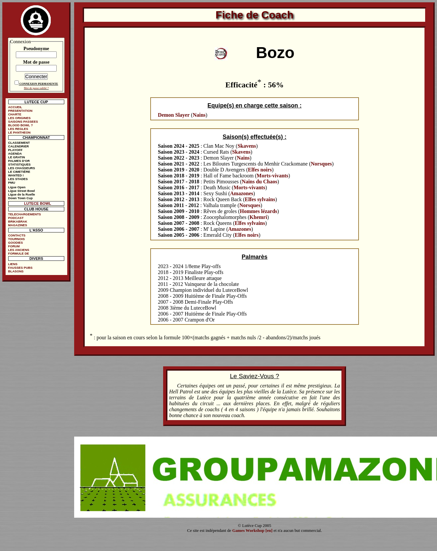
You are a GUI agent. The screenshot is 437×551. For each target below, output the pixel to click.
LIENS (12, 264)
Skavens (247, 146)
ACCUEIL (15, 107)
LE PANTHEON (19, 132)
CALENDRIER (18, 146)
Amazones (241, 193)
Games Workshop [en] (252, 530)
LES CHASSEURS (21, 168)
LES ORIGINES (19, 118)
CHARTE (14, 114)
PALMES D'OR (19, 161)
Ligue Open (17, 187)
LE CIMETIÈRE (19, 171)
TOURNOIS (16, 239)
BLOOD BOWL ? (20, 125)
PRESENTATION (20, 110)
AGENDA (15, 153)
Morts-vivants (272, 175)
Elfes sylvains (260, 199)
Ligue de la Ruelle (21, 194)
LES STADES (18, 179)
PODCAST (16, 218)
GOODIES (15, 242)
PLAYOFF (15, 150)
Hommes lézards (258, 211)
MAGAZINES (17, 225)
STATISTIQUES (19, 164)
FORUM (14, 246)
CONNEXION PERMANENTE (38, 83)
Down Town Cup (20, 198)
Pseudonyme (36, 48)
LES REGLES (18, 129)
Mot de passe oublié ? (36, 88)
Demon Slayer (173, 115)
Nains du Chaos (259, 181)
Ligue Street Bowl (21, 191)
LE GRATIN (16, 157)
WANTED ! (16, 175)
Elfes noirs (260, 169)
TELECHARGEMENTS (24, 214)
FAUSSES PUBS (20, 267)
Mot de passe (36, 62)
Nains (199, 115)
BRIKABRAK (17, 221)
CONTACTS (17, 235)
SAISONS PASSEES (23, 121)
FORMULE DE (18, 253)
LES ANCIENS (18, 250)
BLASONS (16, 271)
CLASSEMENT (19, 142)
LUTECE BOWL (37, 203)
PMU (11, 182)
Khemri (258, 217)
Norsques (321, 164)
